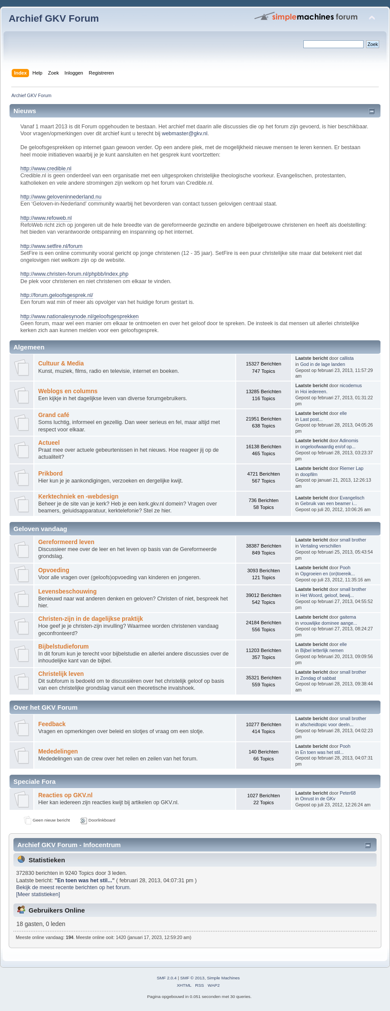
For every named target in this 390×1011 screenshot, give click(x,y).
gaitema (348, 617)
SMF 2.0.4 (167, 977)
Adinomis (348, 440)
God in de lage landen (322, 364)
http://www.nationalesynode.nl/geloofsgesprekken (79, 316)
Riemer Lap (352, 468)
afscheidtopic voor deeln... (327, 724)
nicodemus (351, 385)
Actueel (49, 443)
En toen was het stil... (322, 752)
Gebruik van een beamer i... (328, 503)
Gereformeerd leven (66, 542)
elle (343, 413)
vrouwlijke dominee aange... (328, 623)
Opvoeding (53, 570)
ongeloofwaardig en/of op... (328, 446)
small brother (353, 539)
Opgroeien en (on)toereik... (327, 573)
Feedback (51, 724)
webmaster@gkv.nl (184, 133)
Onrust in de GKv (317, 798)
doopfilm (309, 474)
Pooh (345, 567)
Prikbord (50, 473)
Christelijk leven (61, 674)
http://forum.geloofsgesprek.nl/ (56, 295)
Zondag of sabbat (318, 678)
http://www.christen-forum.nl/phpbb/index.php (74, 274)
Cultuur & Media (61, 363)
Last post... (311, 419)
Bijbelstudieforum (63, 646)
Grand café (53, 415)
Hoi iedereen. (314, 391)
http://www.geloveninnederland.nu (60, 197)
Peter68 (348, 793)
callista (347, 358)
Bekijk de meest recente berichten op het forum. (73, 887)
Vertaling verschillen (320, 545)
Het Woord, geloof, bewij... (327, 595)
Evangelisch (352, 497)
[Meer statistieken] (38, 894)
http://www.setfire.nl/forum (51, 246)
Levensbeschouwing (67, 591)
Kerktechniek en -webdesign (78, 496)
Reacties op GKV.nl (65, 795)
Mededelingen (58, 751)
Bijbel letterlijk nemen (322, 650)
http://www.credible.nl (46, 169)
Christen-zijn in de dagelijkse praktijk (90, 619)
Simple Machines (223, 977)
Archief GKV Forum (54, 18)
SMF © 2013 (192, 977)
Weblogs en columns (68, 391)
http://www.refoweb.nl (46, 218)
